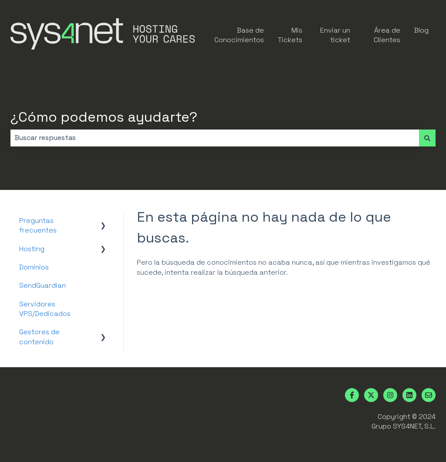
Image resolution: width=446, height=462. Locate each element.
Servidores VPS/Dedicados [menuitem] (45, 308)
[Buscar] (427, 138)
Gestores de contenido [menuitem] (39, 336)
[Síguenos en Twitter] (371, 395)
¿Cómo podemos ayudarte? (103, 117)
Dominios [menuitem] (34, 267)
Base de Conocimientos (239, 35)
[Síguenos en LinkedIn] (409, 395)
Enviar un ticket (335, 35)
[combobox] (214, 138)
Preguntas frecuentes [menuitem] (38, 225)
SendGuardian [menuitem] (42, 285)
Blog (421, 30)
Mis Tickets (290, 35)
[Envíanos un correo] (429, 395)
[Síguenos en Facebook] (352, 395)
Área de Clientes (387, 35)
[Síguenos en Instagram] (390, 395)
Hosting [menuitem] (31, 248)
